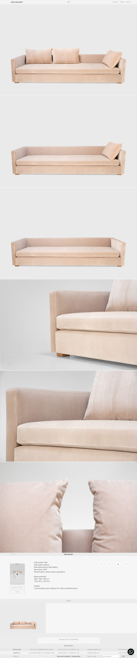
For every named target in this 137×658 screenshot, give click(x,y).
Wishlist (115, 2)
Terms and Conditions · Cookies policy (68, 656)
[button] (131, 652)
